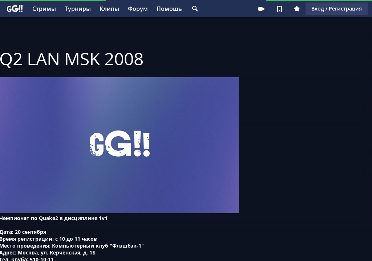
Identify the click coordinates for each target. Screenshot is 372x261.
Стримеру (261, 9)
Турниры (78, 9)
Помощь (169, 9)
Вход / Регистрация (336, 8)
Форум (138, 9)
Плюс (297, 8)
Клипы (109, 9)
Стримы (44, 9)
